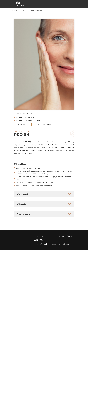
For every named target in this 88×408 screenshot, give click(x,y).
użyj (48, 244)
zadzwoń (38, 244)
